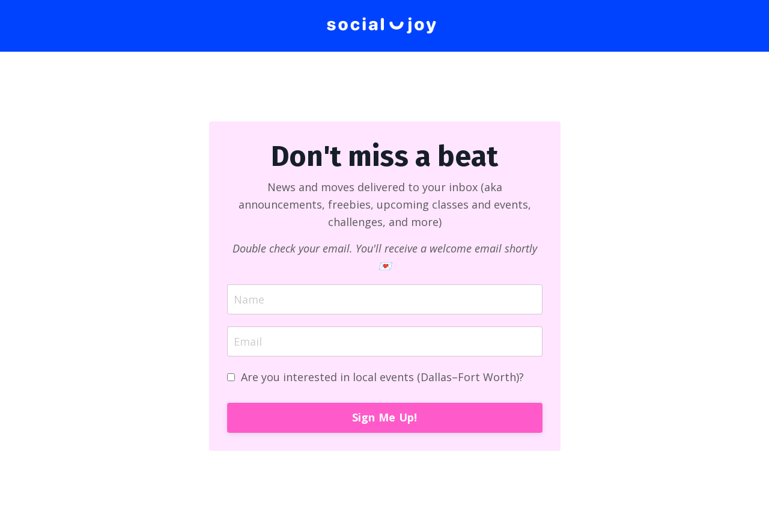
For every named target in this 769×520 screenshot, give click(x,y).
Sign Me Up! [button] (385, 417)
